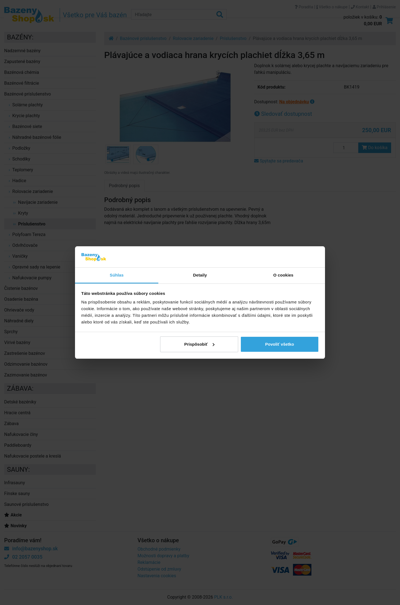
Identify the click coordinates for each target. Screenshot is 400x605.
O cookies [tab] (283, 275)
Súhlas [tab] (117, 275)
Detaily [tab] (200, 275)
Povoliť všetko (279, 344)
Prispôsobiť (199, 344)
